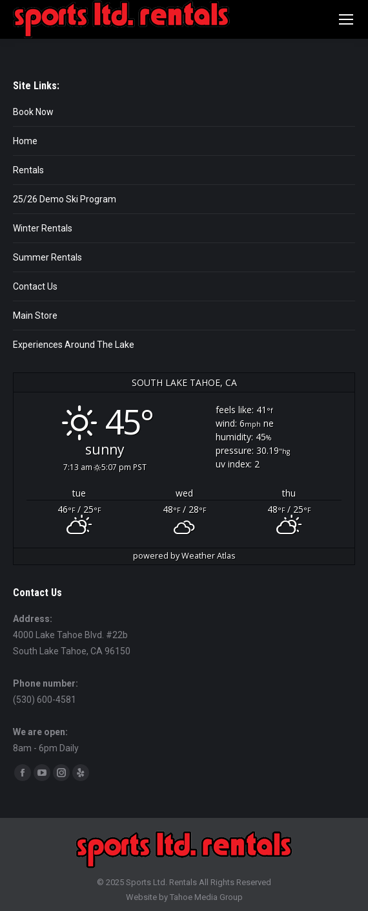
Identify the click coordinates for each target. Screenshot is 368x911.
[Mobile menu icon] (346, 19)
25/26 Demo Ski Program (64, 199)
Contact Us (35, 286)
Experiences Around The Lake (73, 344)
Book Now (33, 112)
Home (25, 141)
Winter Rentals (42, 228)
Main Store (35, 315)
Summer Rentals (47, 257)
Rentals (28, 170)
